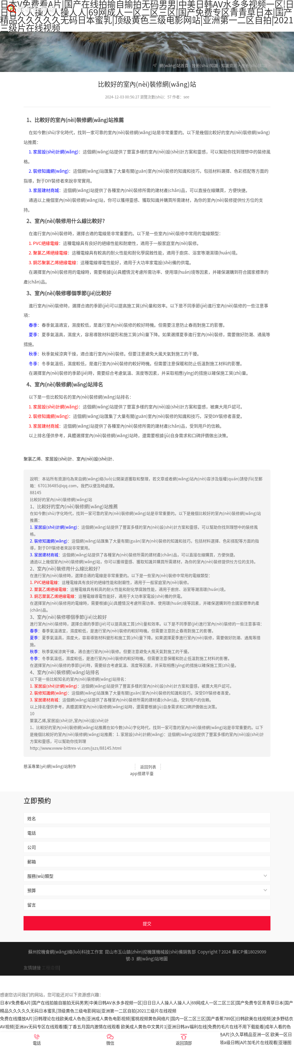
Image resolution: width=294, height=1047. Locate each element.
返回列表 (147, 766)
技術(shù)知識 (205, 65)
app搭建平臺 (258, 766)
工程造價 (50, 960)
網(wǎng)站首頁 (174, 65)
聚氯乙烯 (32, 458)
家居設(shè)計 (58, 458)
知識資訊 (229, 65)
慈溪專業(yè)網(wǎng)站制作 (50, 766)
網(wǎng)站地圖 (152, 951)
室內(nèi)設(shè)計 (94, 458)
